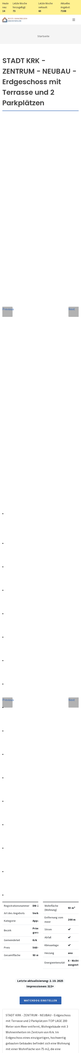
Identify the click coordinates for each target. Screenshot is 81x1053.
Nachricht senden (40, 864)
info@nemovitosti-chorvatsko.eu (40, 680)
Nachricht (15, 787)
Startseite (43, 36)
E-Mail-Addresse (20, 751)
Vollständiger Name (24, 734)
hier (22, 961)
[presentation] (40, 848)
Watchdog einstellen (40, 225)
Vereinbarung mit (36, 831)
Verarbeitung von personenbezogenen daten (36, 831)
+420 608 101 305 (40, 675)
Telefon (13, 769)
